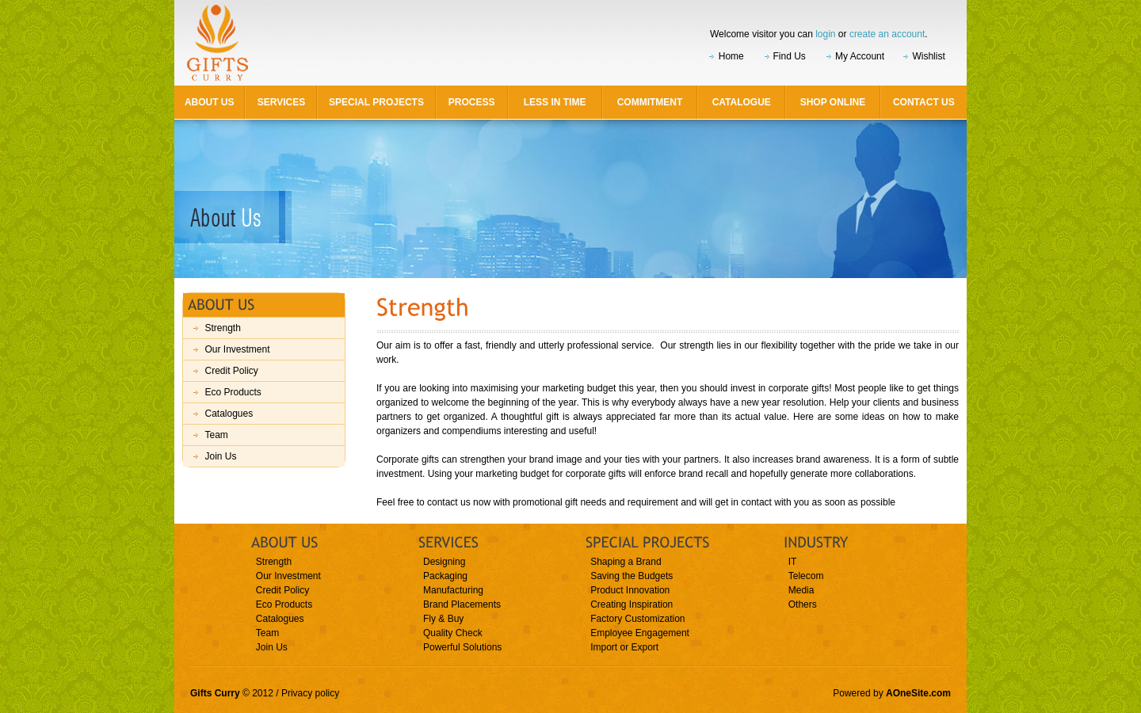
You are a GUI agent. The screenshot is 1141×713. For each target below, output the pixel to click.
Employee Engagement (639, 633)
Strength (222, 328)
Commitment (650, 102)
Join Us (220, 456)
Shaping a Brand (625, 561)
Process (471, 102)
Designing (444, 561)
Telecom (806, 575)
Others (802, 604)
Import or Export (624, 647)
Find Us (789, 56)
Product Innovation (630, 590)
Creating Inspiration (631, 604)
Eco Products (232, 392)
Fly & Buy (443, 618)
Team (215, 434)
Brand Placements (462, 604)
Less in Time (555, 102)
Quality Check (453, 633)
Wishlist (928, 56)
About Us (210, 102)
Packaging (445, 575)
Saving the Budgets (631, 575)
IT (792, 561)
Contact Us (924, 102)
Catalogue (741, 102)
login (825, 34)
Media (801, 590)
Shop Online (832, 102)
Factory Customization (637, 618)
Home (731, 56)
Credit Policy (231, 370)
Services (281, 102)
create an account (887, 34)
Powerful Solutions (462, 647)
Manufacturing (453, 590)
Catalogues (228, 413)
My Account (859, 56)
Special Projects (376, 102)
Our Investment (236, 349)
